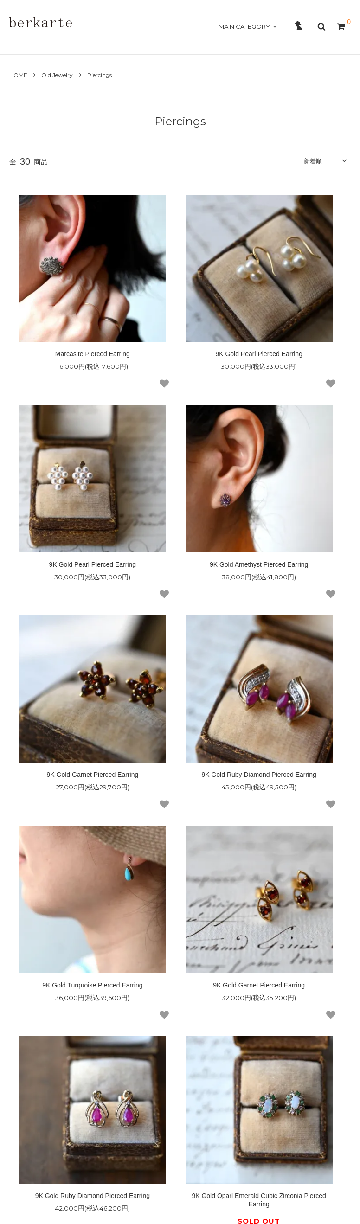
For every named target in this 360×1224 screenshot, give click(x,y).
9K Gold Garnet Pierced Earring (180, 456)
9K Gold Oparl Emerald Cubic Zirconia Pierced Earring (66, 793)
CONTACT (156, 42)
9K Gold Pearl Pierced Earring (180, 298)
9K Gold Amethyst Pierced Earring (66, 460)
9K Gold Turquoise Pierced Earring (66, 626)
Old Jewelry (57, 74)
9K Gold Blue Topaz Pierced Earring (180, 793)
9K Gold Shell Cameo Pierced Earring (294, 793)
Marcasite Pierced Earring (66, 298)
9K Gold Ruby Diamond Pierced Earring (294, 460)
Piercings (99, 74)
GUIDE (122, 42)
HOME (20, 42)
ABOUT (50, 42)
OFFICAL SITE (323, 42)
